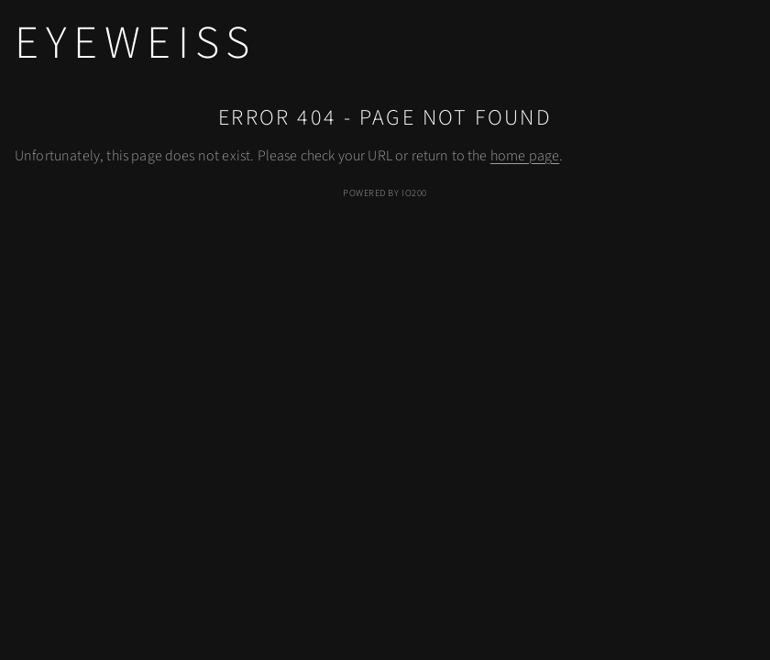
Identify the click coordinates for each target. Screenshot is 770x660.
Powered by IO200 (384, 193)
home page (524, 156)
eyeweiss (135, 43)
